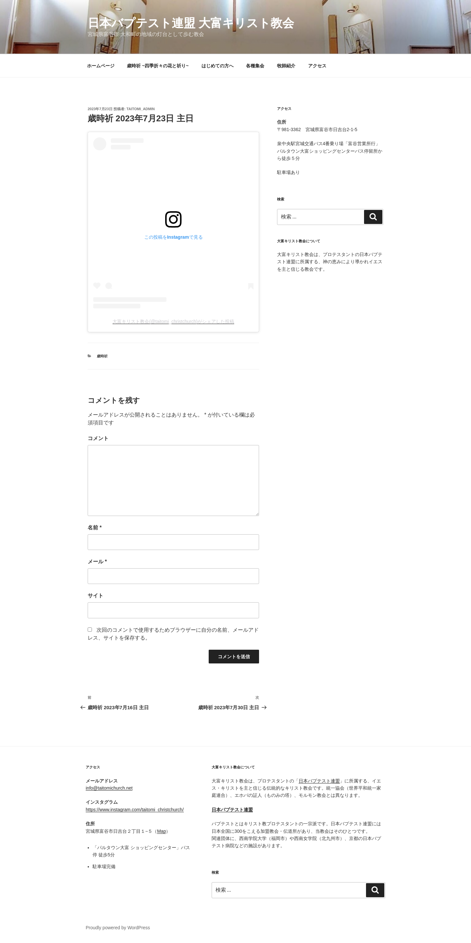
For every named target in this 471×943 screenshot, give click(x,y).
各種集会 (255, 65)
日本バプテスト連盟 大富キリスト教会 (191, 23)
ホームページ (100, 65)
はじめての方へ (217, 65)
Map (161, 831)
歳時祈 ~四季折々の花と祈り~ (157, 65)
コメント (98, 438)
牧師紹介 (286, 65)
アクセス (317, 65)
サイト (95, 595)
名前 (95, 527)
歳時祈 (102, 356)
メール (97, 561)
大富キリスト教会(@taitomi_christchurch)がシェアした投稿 (173, 321)
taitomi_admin (141, 109)
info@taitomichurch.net (109, 788)
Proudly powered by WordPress (118, 927)
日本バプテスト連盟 (319, 780)
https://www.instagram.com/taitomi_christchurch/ (135, 809)
